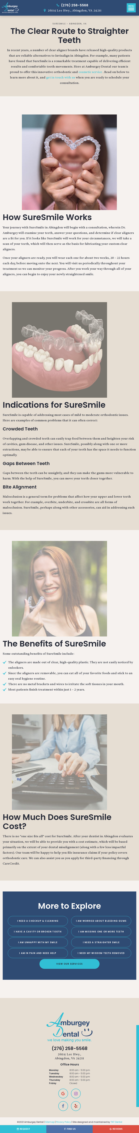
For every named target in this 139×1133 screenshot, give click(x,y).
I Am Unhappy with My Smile (38, 942)
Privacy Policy (63, 1122)
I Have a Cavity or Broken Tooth (38, 931)
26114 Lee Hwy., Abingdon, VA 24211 (71, 10)
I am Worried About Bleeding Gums (101, 920)
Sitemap (49, 1122)
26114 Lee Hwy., (69, 1057)
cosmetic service (91, 72)
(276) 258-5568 (72, 5)
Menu (131, 7)
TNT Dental (116, 1122)
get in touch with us (61, 77)
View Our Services (69, 963)
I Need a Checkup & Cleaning (37, 920)
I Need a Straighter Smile (101, 942)
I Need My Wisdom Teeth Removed (101, 953)
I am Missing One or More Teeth (101, 931)
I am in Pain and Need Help (37, 953)
